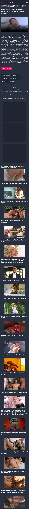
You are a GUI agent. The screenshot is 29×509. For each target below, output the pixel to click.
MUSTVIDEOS (7, 3)
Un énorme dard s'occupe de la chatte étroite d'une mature (14, 95)
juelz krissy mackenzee (16, 78)
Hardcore (13, 5)
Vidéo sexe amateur (5, 5)
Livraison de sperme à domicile (9, 88)
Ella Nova (12, 81)
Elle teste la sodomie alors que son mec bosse (13, 98)
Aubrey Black (5, 78)
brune (3, 68)
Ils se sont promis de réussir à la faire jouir (12, 89)
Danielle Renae (6, 75)
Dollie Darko (5, 81)
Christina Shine (15, 75)
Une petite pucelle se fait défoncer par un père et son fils (14, 92)
